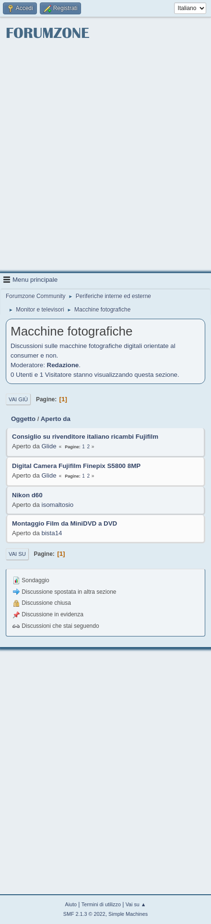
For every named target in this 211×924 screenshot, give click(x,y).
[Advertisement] (105, 157)
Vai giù (18, 399)
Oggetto (23, 418)
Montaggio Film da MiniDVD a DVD (64, 523)
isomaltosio (58, 504)
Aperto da (55, 418)
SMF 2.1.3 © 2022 (84, 914)
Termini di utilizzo (101, 904)
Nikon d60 (27, 495)
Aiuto (71, 904)
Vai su (17, 554)
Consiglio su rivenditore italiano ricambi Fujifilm (85, 436)
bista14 (52, 533)
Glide (49, 446)
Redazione (63, 365)
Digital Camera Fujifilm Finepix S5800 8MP (76, 465)
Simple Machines (128, 914)
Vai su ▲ (136, 904)
